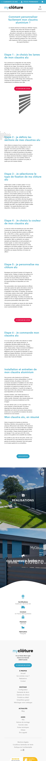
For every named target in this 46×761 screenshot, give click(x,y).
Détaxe (23, 730)
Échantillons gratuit (23, 700)
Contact (23, 681)
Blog (23, 711)
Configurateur (23, 690)
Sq (23, 750)
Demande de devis (23, 692)
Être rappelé (23, 732)
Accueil (23, 673)
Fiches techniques (23, 727)
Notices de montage (23, 722)
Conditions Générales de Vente (23, 745)
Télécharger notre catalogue (23, 702)
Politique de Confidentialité (23, 747)
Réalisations (23, 678)
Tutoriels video (23, 725)
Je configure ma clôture (23, 665)
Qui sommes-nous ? (23, 676)
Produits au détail (23, 697)
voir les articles (23, 456)
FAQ (23, 720)
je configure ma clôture (23, 88)
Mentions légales (23, 742)
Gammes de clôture (23, 695)
